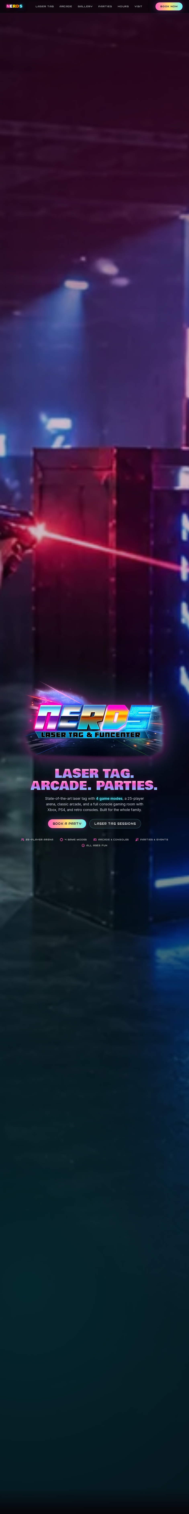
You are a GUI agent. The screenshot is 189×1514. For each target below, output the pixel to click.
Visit (139, 6)
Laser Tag (45, 6)
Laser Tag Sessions (115, 824)
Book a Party (67, 824)
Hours (123, 6)
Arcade (65, 6)
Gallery (85, 6)
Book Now (169, 6)
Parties (105, 6)
